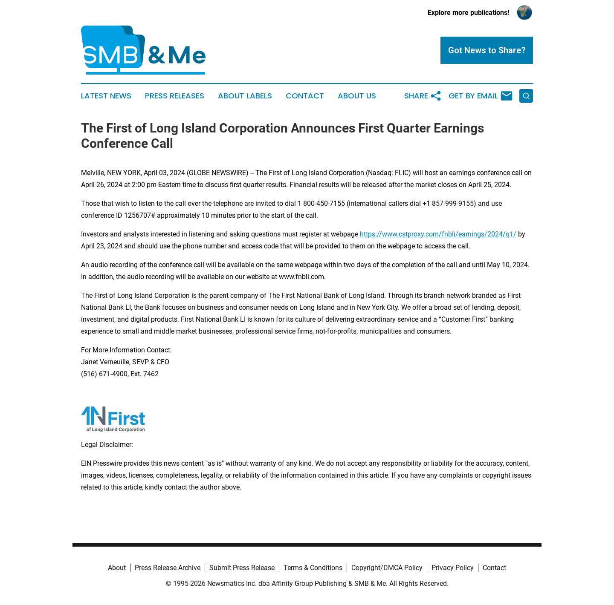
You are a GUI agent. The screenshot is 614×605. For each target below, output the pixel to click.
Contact (305, 96)
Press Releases (174, 96)
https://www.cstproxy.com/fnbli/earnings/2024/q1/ (438, 234)
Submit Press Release (242, 568)
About (117, 568)
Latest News (106, 96)
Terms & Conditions (313, 568)
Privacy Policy (453, 568)
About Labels (245, 96)
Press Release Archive (167, 568)
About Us (357, 96)
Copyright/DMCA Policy (387, 568)
